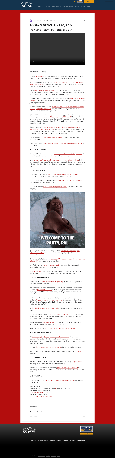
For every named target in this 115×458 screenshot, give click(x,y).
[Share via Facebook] (30, 411)
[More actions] (84, 21)
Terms (58, 456)
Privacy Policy (41, 456)
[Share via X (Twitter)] (34, 411)
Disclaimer (53, 456)
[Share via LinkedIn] (37, 411)
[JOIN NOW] (86, 434)
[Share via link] (41, 411)
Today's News (33, 406)
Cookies (48, 456)
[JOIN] (89, 1)
